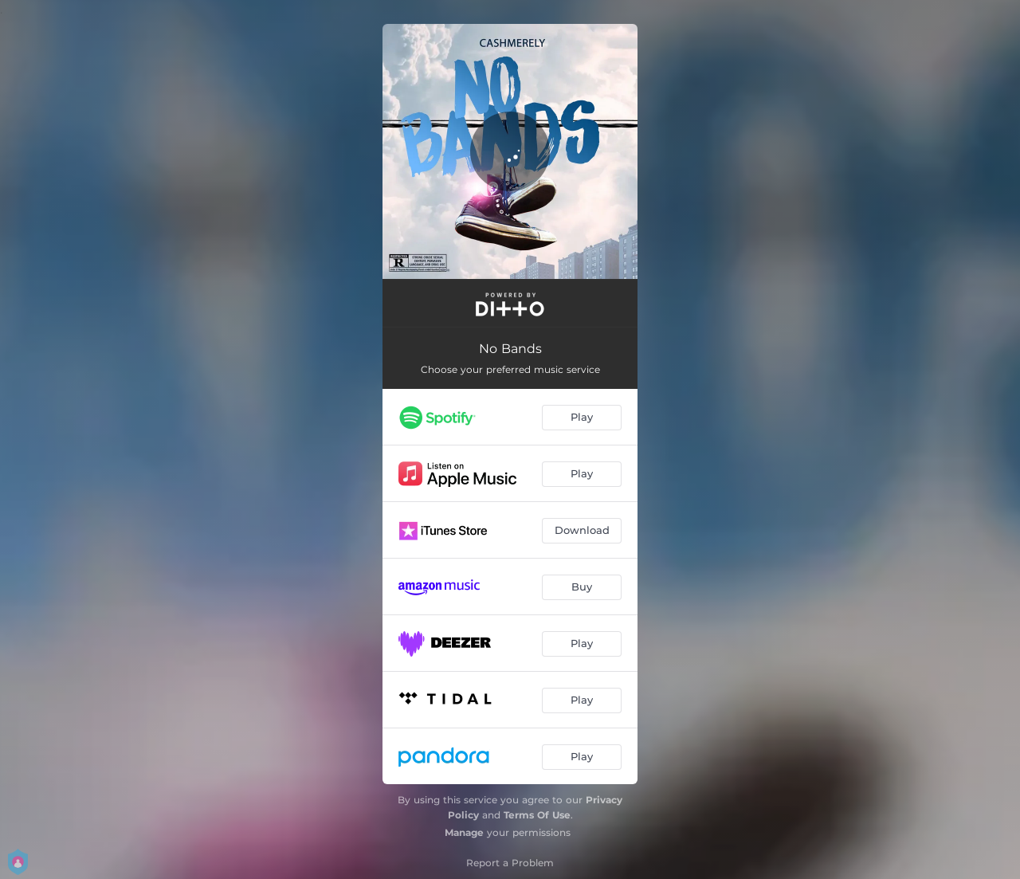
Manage (464, 832)
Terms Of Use (537, 815)
